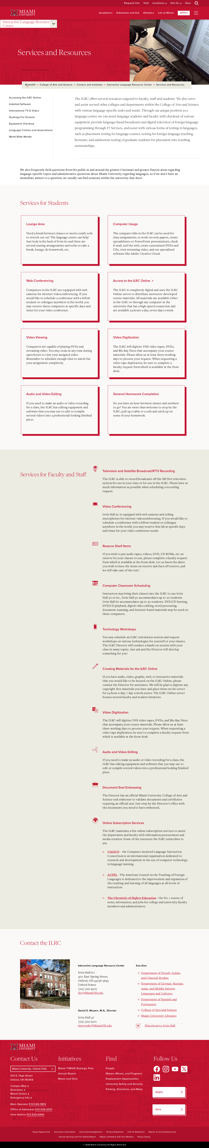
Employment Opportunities (122, 1078)
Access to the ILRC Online (131, 281)
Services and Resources (170, 84)
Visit (146, 3)
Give (188, 3)
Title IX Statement (136, 1132)
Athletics (148, 12)
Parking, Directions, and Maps (124, 1089)
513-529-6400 (35, 1114)
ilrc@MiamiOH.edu (90, 993)
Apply (184, 12)
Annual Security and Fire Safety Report (77, 1137)
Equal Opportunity (41, 1132)
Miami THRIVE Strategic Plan (76, 1068)
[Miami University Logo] (22, 13)
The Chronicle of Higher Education (131, 898)
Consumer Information (64, 1132)
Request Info (132, 3)
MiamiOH (30, 84)
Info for (174, 3)
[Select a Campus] (33, 1069)
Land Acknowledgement (90, 1132)
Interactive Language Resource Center (26, 24)
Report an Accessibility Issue (162, 1132)
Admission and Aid (127, 12)
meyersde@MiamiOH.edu (95, 1025)
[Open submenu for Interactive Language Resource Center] (53, 24)
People (110, 1068)
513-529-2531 (43, 1109)
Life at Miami (166, 12)
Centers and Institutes (90, 84)
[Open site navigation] (196, 13)
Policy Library (143, 1137)
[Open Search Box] (197, 3)
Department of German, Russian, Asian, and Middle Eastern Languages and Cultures (162, 988)
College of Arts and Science (56, 84)
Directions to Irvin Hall (160, 1025)
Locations (158, 3)
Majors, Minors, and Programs (124, 1073)
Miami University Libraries (159, 1016)
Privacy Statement (115, 1132)
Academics (106, 12)
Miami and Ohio (68, 1078)
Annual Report (67, 1073)
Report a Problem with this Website (117, 1137)
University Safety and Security (124, 1084)
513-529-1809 (37, 1104)
